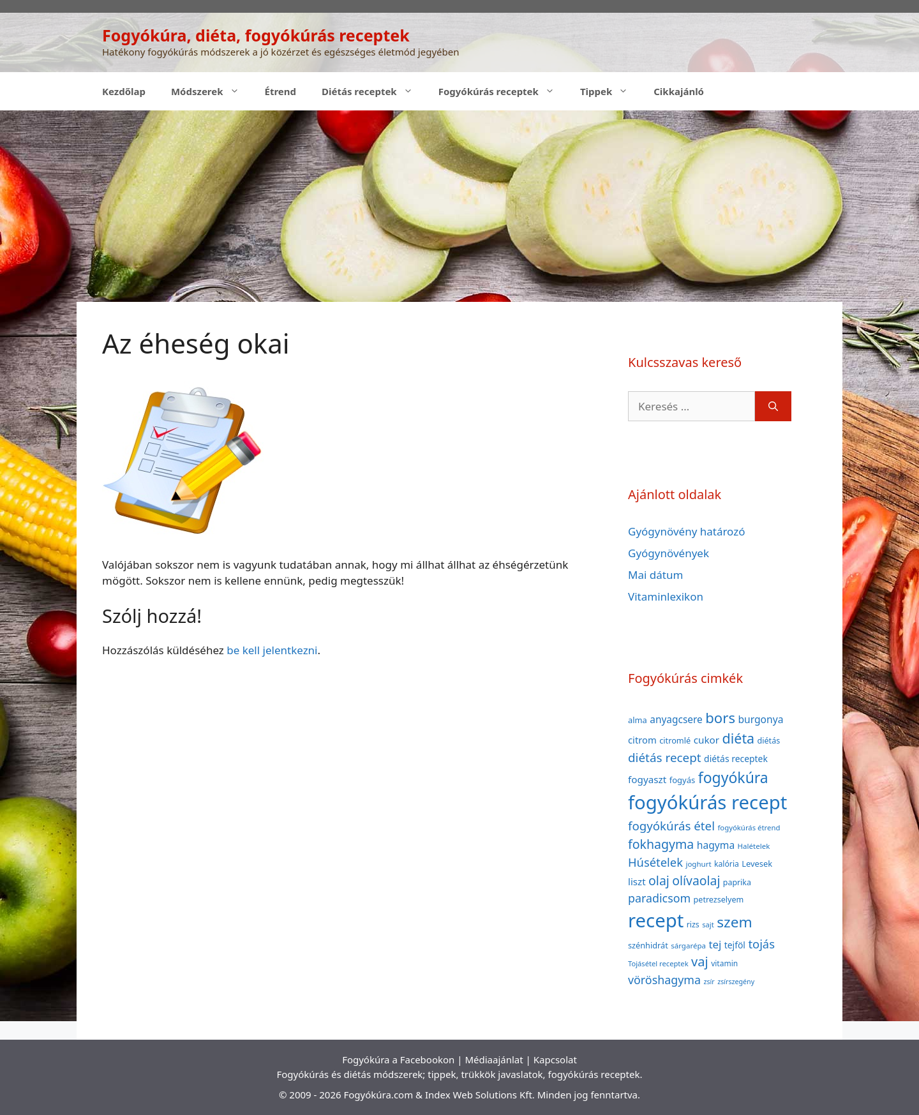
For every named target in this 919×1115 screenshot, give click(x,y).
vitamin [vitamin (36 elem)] (724, 963)
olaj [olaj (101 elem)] (658, 880)
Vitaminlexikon (665, 596)
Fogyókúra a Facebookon (398, 1059)
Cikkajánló (679, 91)
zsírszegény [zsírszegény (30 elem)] (735, 981)
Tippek (610, 91)
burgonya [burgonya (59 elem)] (760, 719)
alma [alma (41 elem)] (637, 720)
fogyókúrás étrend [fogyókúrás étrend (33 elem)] (748, 827)
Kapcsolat (555, 1059)
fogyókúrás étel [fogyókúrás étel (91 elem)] (671, 826)
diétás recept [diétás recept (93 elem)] (664, 757)
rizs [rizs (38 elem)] (693, 924)
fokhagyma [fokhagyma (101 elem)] (661, 844)
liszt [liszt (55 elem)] (637, 881)
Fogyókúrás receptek (502, 91)
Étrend (281, 91)
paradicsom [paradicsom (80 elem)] (659, 898)
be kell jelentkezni (272, 650)
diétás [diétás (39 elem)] (769, 740)
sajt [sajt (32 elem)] (708, 924)
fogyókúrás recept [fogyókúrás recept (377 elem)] (707, 802)
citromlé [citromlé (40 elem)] (675, 740)
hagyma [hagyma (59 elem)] (716, 845)
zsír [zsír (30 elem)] (708, 981)
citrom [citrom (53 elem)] (642, 739)
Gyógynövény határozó (686, 531)
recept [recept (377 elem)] (656, 920)
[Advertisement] (459, 206)
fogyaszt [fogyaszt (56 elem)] (647, 779)
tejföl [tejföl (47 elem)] (734, 945)
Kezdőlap (124, 91)
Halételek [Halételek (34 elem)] (754, 846)
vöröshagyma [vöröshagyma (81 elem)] (664, 979)
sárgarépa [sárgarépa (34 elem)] (688, 945)
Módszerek (211, 91)
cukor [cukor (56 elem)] (707, 739)
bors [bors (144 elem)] (720, 717)
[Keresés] (773, 406)
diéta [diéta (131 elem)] (738, 738)
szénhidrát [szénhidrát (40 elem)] (648, 945)
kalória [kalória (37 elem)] (726, 863)
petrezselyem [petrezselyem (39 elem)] (719, 899)
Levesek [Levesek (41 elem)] (757, 863)
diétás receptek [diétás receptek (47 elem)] (736, 758)
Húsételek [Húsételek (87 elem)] (655, 862)
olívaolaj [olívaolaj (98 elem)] (696, 880)
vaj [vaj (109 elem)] (699, 961)
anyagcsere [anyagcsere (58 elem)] (676, 719)
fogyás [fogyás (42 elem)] (682, 780)
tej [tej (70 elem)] (714, 944)
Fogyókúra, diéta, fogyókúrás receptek (256, 35)
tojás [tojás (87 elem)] (761, 944)
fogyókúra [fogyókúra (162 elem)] (733, 777)
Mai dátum (655, 574)
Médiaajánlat (494, 1059)
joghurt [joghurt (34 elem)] (698, 864)
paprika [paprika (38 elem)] (737, 882)
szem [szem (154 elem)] (734, 922)
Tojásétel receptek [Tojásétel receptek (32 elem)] (658, 963)
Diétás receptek (374, 91)
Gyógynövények (668, 553)
